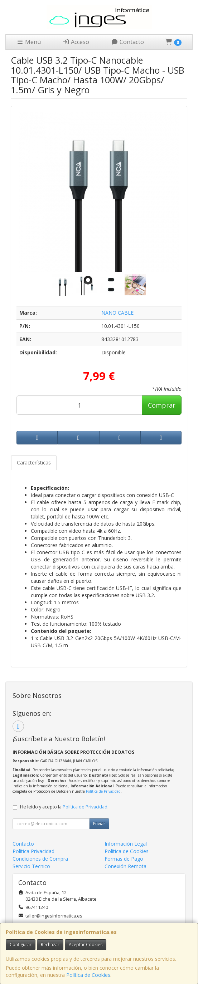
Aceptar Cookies (85, 944)
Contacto (127, 42)
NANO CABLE (117, 312)
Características (34, 462)
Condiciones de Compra (40, 858)
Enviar (99, 824)
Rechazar (50, 944)
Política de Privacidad (103, 791)
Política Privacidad (33, 851)
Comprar (161, 405)
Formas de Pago (124, 858)
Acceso (75, 42)
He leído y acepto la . (64, 807)
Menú (28, 42)
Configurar (21, 944)
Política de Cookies (88, 974)
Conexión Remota (125, 866)
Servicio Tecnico (31, 866)
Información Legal (126, 843)
